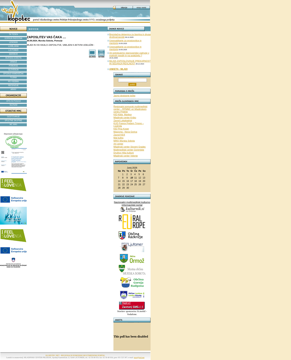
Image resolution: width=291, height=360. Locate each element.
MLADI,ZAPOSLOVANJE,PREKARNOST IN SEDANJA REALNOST (130, 62)
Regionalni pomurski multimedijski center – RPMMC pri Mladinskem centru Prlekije (130, 109)
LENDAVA (13, 42)
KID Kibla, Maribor (122, 114)
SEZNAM (13, 105)
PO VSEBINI (13, 82)
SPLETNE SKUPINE (13, 121)
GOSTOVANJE (13, 117)
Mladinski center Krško (124, 117)
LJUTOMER (13, 50)
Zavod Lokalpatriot (122, 120)
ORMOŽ (13, 62)
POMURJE (13, 66)
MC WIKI (13, 124)
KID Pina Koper (121, 129)
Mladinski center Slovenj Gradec (129, 147)
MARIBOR (13, 54)
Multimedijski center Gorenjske (128, 150)
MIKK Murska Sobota (124, 141)
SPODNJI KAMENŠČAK (13, 74)
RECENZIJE (13, 85)
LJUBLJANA (13, 46)
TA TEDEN (13, 34)
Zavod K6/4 (119, 135)
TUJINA (13, 78)
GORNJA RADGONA (13, 38)
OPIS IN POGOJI (13, 101)
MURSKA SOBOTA (13, 58)
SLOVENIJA (13, 70)
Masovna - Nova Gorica (125, 132)
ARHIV (13, 89)
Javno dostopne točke (124, 95)
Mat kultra (118, 138)
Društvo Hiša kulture (123, 153)
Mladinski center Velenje (125, 156)
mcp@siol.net (139, 357)
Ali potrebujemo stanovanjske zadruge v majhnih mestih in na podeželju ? (129, 54)
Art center (118, 144)
